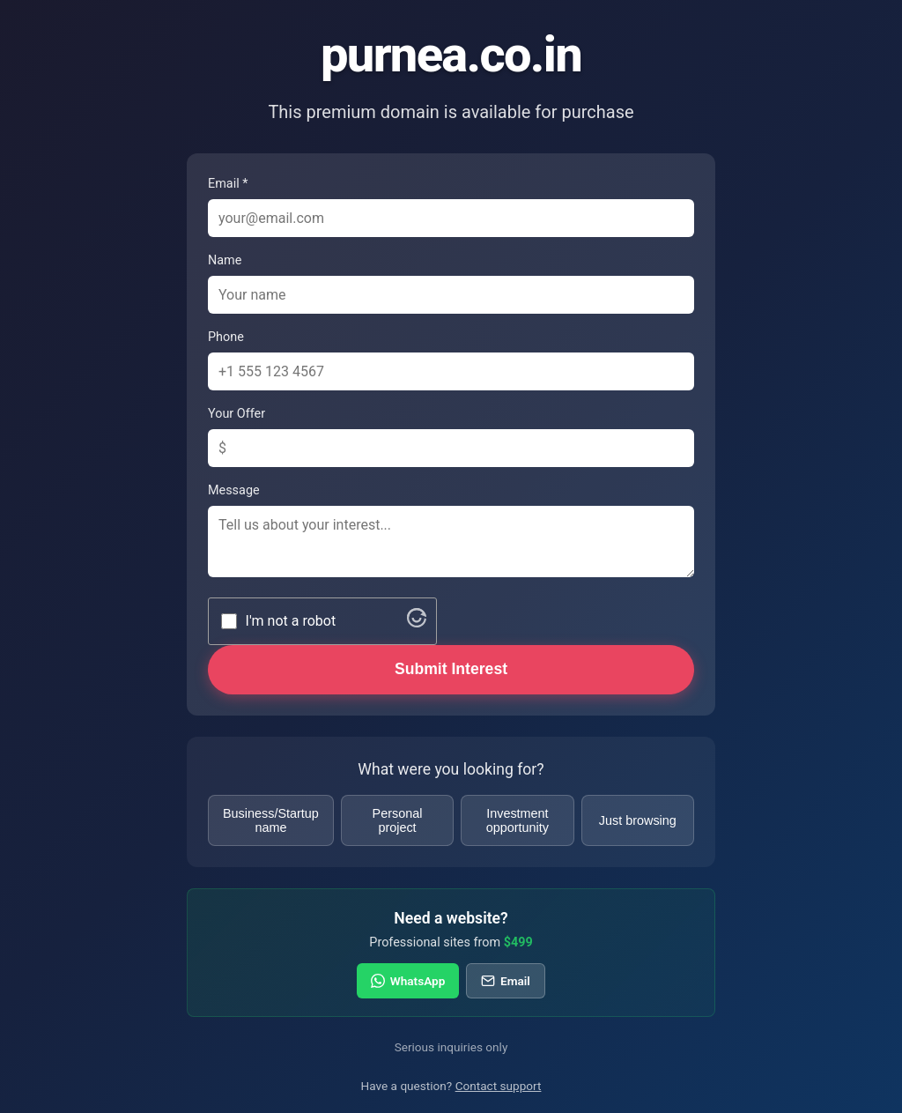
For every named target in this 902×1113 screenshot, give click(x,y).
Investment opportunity (517, 820)
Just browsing (637, 820)
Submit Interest (451, 669)
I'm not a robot (291, 620)
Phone (226, 337)
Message (234, 490)
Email (505, 981)
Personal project (398, 820)
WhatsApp (408, 981)
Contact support (498, 1086)
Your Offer (236, 413)
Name (224, 260)
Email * (228, 183)
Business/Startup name (271, 820)
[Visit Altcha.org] (416, 622)
